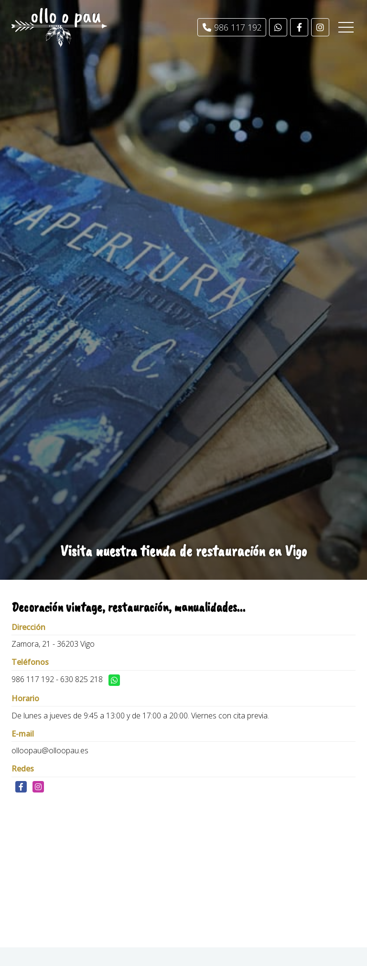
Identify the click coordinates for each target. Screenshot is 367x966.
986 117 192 (32, 679)
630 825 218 (81, 679)
